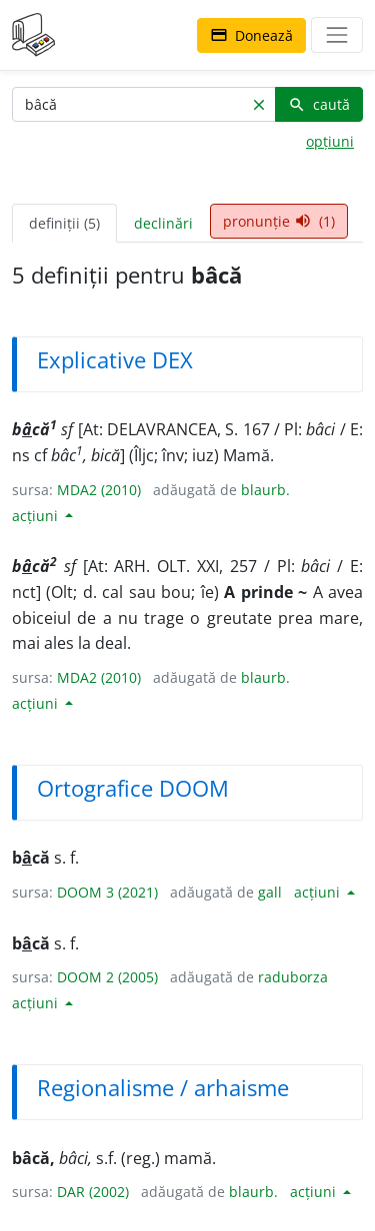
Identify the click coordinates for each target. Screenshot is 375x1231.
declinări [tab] (163, 223)
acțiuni (37, 515)
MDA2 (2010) (99, 489)
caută (319, 104)
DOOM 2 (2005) (107, 976)
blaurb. (265, 489)
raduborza (293, 976)
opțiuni (330, 141)
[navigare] (337, 35)
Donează (251, 35)
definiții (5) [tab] (64, 223)
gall (270, 892)
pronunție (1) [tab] (279, 221)
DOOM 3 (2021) (107, 892)
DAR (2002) (93, 1191)
